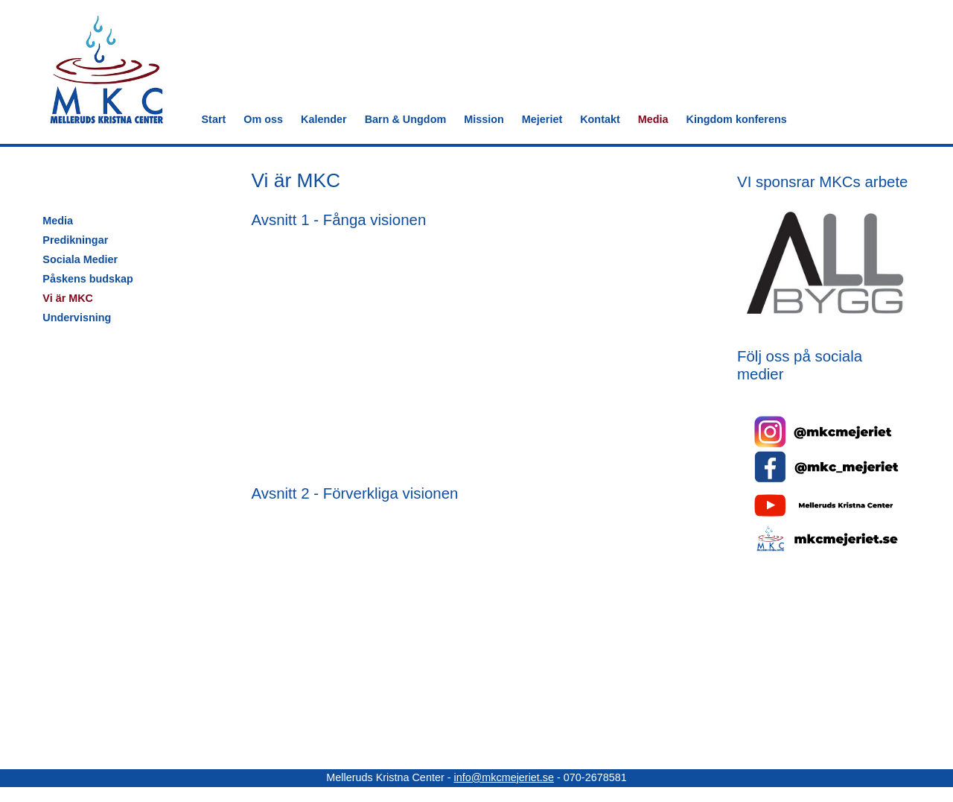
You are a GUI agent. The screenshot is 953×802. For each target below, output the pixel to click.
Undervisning (76, 317)
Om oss (263, 119)
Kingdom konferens (736, 119)
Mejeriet (542, 119)
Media (653, 119)
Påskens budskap (87, 279)
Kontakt (600, 119)
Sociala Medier (80, 259)
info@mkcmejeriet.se (503, 777)
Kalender (324, 119)
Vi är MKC (67, 298)
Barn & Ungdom (406, 119)
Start (214, 119)
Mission (484, 119)
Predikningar (75, 240)
